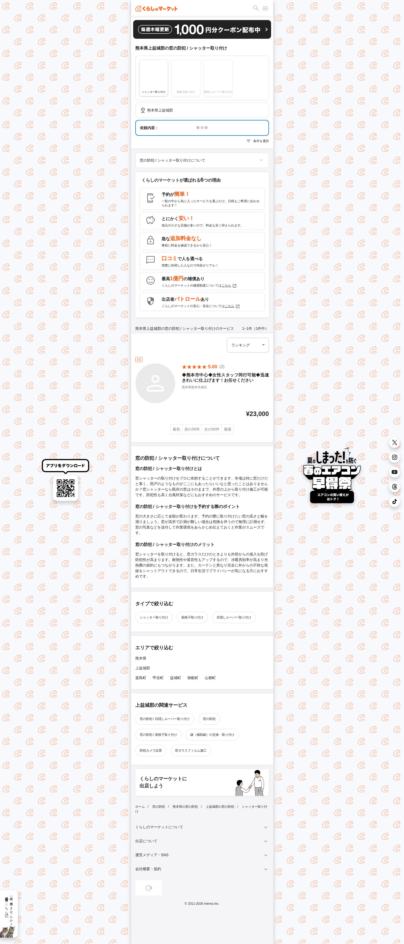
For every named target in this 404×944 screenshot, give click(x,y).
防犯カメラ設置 (151, 750)
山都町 (210, 678)
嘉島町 (140, 678)
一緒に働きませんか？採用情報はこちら (8, 909)
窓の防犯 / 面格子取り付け (158, 735)
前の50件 (192, 429)
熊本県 (140, 658)
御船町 (192, 678)
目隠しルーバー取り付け (234, 617)
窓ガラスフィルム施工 (191, 750)
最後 (227, 429)
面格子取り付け (192, 617)
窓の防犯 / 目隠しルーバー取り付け (165, 719)
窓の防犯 (209, 719)
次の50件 (212, 429)
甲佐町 (158, 678)
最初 (176, 429)
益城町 (175, 678)
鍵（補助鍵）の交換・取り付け (212, 735)
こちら (229, 285)
